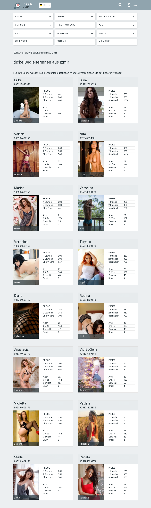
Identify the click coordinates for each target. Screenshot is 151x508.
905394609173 (22, 138)
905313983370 (22, 84)
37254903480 (87, 138)
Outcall (61, 41)
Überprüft (21, 41)
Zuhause (18, 52)
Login (133, 5)
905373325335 (88, 407)
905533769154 (88, 353)
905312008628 (88, 84)
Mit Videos (104, 41)
